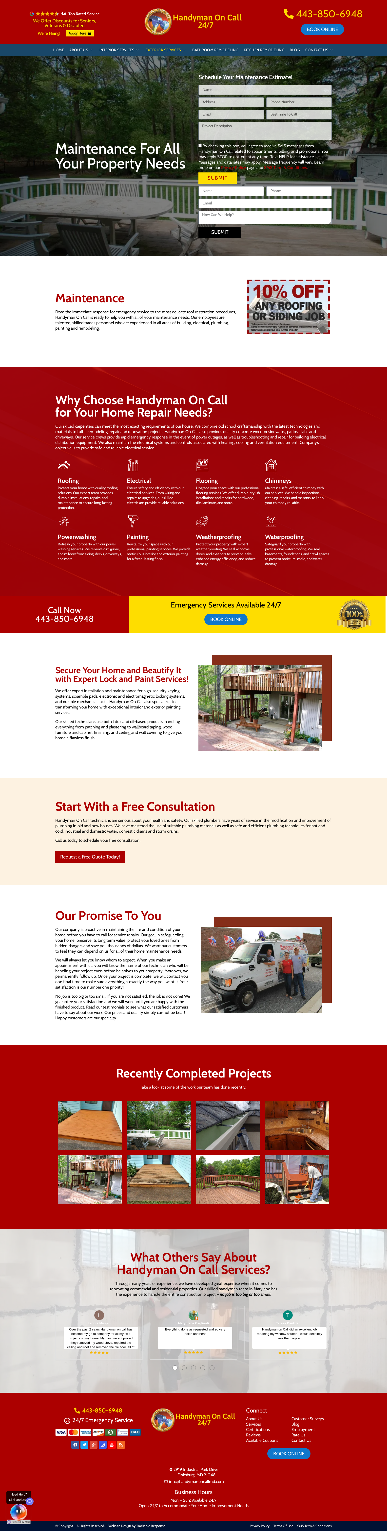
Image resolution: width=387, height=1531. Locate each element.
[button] (251, 307)
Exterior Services (165, 50)
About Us (81, 50)
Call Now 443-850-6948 (64, 614)
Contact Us (319, 50)
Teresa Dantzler (288, 1323)
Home (58, 50)
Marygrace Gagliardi (193, 1323)
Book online (322, 29)
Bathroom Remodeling (215, 50)
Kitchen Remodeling (264, 50)
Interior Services (119, 50)
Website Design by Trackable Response (136, 1526)
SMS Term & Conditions (285, 167)
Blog (295, 50)
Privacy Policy (233, 167)
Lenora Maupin (99, 1323)
